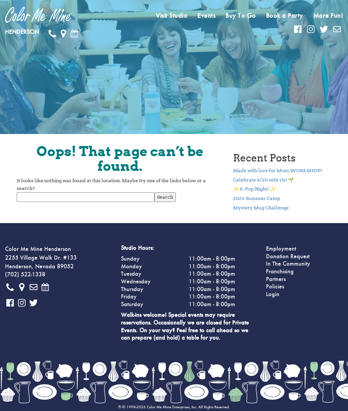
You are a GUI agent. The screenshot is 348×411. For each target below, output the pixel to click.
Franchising (280, 272)
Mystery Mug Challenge (261, 207)
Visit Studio (171, 15)
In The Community (288, 264)
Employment (281, 249)
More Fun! (328, 15)
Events (206, 15)
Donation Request (287, 257)
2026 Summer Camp (256, 198)
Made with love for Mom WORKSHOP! (277, 170)
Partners (276, 279)
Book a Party (284, 15)
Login (272, 294)
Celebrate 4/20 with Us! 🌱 (263, 180)
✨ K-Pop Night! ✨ (254, 189)
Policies (275, 287)
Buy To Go (240, 15)
